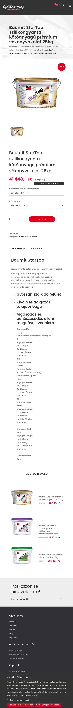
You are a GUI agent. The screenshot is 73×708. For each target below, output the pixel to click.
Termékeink (24, 46)
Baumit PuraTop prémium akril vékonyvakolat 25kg (51, 498)
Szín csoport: (15, 201)
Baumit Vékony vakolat (29, 50)
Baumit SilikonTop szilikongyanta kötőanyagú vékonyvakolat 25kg (48, 529)
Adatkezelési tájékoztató (18, 654)
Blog (11, 634)
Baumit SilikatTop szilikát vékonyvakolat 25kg (50, 556)
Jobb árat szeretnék (49, 183)
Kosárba (42, 219)
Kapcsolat (13, 638)
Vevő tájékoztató (15, 650)
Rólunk (12, 630)
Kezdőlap (13, 46)
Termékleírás (18, 248)
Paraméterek (37, 248)
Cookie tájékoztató (16, 658)
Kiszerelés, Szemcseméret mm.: (24, 188)
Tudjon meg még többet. (18, 700)
